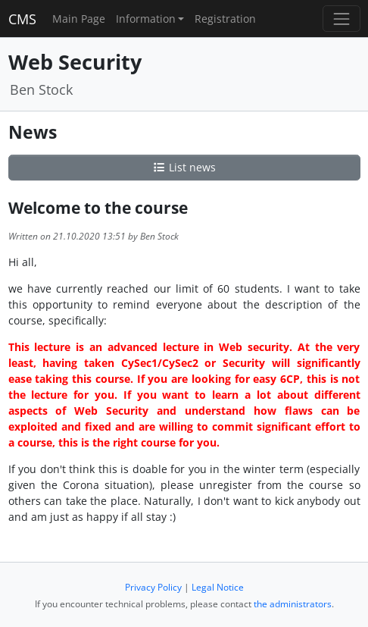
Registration (225, 18)
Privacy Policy (153, 587)
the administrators (293, 603)
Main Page (78, 18)
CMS (22, 19)
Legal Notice (218, 587)
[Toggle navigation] (341, 18)
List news (184, 167)
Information (146, 18)
